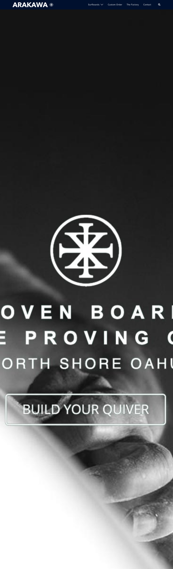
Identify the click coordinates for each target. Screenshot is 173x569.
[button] (159, 4)
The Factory (133, 4)
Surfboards (94, 4)
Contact (147, 4)
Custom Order (115, 4)
